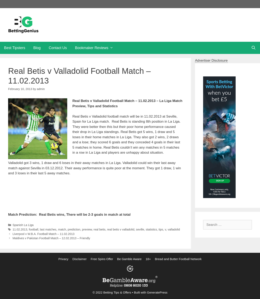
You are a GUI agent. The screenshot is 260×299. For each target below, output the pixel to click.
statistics (151, 229)
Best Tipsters (14, 48)
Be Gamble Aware (129, 259)
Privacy (63, 259)
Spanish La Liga (23, 225)
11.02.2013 (20, 229)
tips (161, 229)
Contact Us (58, 48)
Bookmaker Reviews (96, 48)
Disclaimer (80, 259)
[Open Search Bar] (253, 48)
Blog (37, 48)
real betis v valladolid (120, 229)
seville (140, 229)
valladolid (174, 229)
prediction (74, 229)
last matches (48, 229)
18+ (148, 259)
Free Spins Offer (102, 259)
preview (87, 229)
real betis (100, 229)
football (33, 229)
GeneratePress (157, 292)
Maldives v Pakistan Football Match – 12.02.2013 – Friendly (51, 238)
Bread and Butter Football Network (178, 259)
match (62, 229)
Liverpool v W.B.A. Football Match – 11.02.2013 (44, 234)
